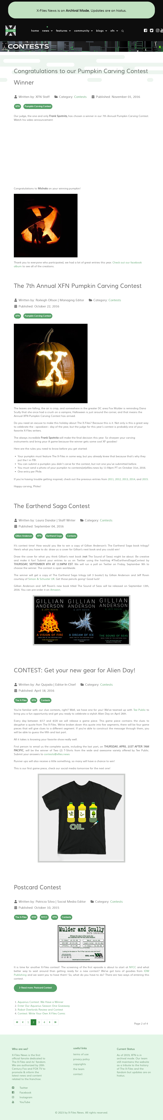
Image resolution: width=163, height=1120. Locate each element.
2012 (118, 479)
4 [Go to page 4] (44, 1022)
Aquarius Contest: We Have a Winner (40, 1002)
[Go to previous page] (22, 1022)
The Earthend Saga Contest (52, 506)
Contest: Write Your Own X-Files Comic (41, 1013)
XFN (17, 106)
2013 (125, 479)
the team (78, 1069)
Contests (80, 97)
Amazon (55, 589)
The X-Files (21, 700)
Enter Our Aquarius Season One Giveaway (44, 1006)
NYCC (44, 917)
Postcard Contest (37, 887)
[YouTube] (29, 1102)
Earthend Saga (54, 535)
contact (77, 1074)
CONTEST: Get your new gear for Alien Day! (74, 670)
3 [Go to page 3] (39, 1022)
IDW (34, 917)
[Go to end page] (55, 1022)
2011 (111, 479)
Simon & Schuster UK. (41, 579)
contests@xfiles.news (57, 754)
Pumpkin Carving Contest (38, 106)
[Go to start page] (17, 1022)
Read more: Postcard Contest (35, 987)
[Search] (123, 31)
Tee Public (139, 710)
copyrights (79, 1064)
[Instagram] (158, 30)
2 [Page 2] (33, 1022)
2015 (145, 479)
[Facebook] (29, 1092)
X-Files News (76, 1112)
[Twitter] (29, 1087)
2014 (132, 479)
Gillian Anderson (23, 535)
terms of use (81, 1054)
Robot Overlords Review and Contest (40, 1009)
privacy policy (81, 1059)
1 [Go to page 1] (28, 1022)
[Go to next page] (49, 1022)
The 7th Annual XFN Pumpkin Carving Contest (78, 286)
